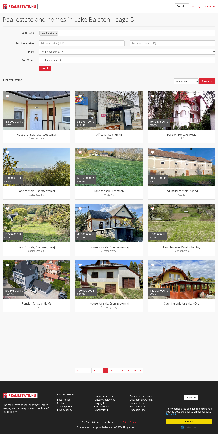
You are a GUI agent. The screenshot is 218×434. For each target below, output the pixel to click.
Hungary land (100, 409)
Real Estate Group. (127, 422)
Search (45, 68)
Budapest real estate (141, 396)
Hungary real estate (104, 396)
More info (182, 414)
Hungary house (101, 403)
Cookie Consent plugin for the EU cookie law (189, 427)
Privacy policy (64, 409)
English (182, 6)
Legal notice (64, 399)
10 (134, 370)
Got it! (189, 421)
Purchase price (24, 43)
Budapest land (138, 409)
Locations (28, 32)
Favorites (210, 6)
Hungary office (101, 406)
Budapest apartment (141, 399)
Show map (207, 81)
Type (31, 51)
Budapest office (138, 406)
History (196, 6)
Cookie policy (64, 406)
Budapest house (139, 403)
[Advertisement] (109, 340)
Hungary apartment (104, 399)
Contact (61, 403)
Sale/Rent (28, 60)
